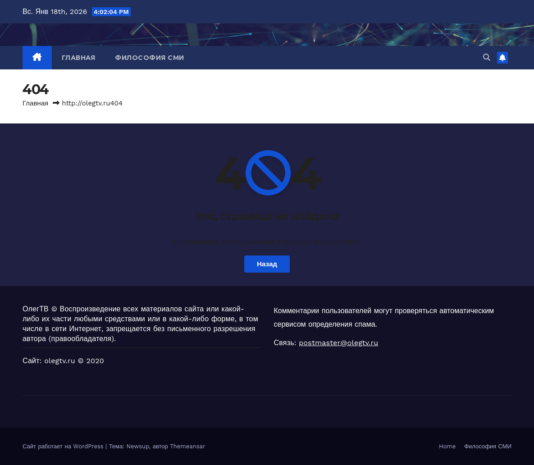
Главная (79, 58)
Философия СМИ (149, 58)
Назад (267, 264)
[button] (486, 57)
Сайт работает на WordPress (64, 446)
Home (447, 446)
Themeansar (187, 446)
